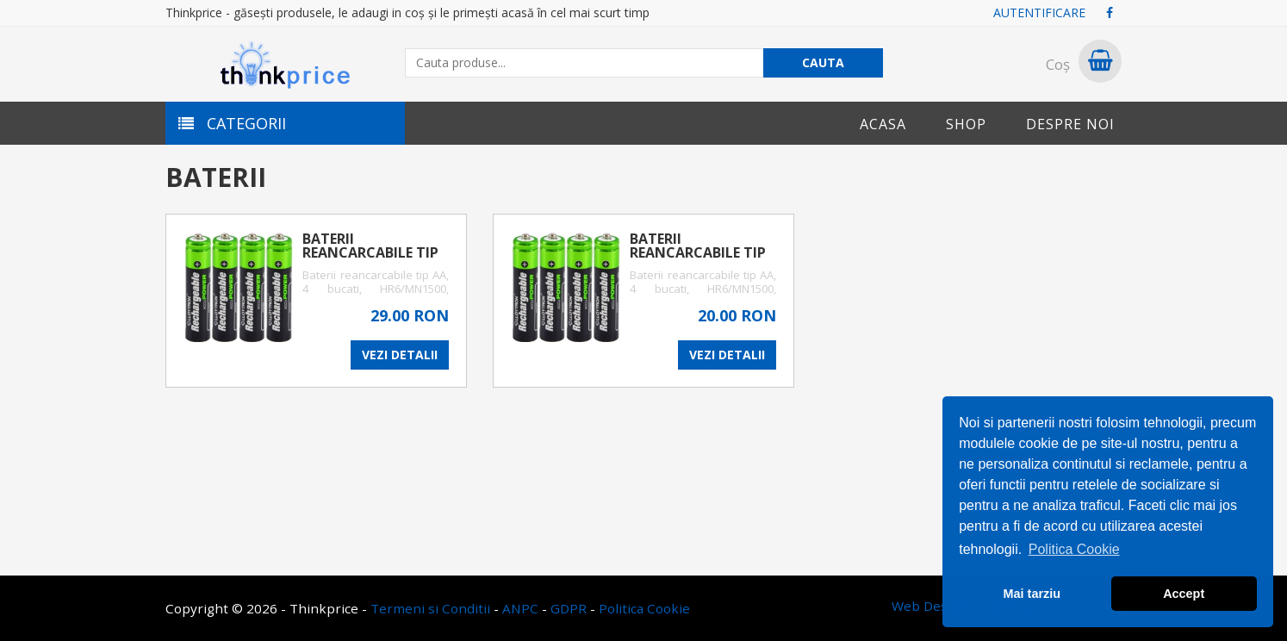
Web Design (929, 605)
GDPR (568, 608)
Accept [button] (1183, 594)
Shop (966, 124)
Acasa (883, 124)
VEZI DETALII (400, 354)
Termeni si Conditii (430, 608)
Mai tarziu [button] (1032, 594)
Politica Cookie (644, 608)
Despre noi (1070, 124)
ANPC (520, 608)
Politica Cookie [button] (1074, 549)
